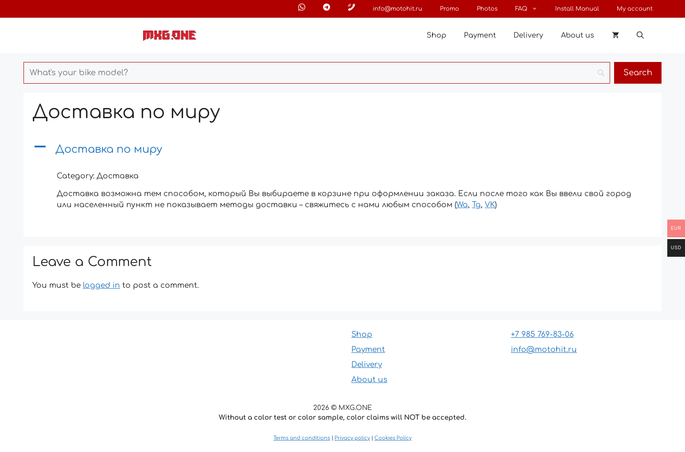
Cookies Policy (393, 438)
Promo (449, 9)
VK (490, 205)
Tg (476, 205)
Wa (462, 205)
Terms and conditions (301, 438)
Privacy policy (352, 438)
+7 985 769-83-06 (542, 334)
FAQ (530, 9)
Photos (487, 9)
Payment (480, 35)
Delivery (528, 35)
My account (635, 9)
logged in (101, 285)
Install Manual (577, 9)
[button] (640, 35)
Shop (436, 35)
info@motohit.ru (397, 9)
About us (577, 35)
